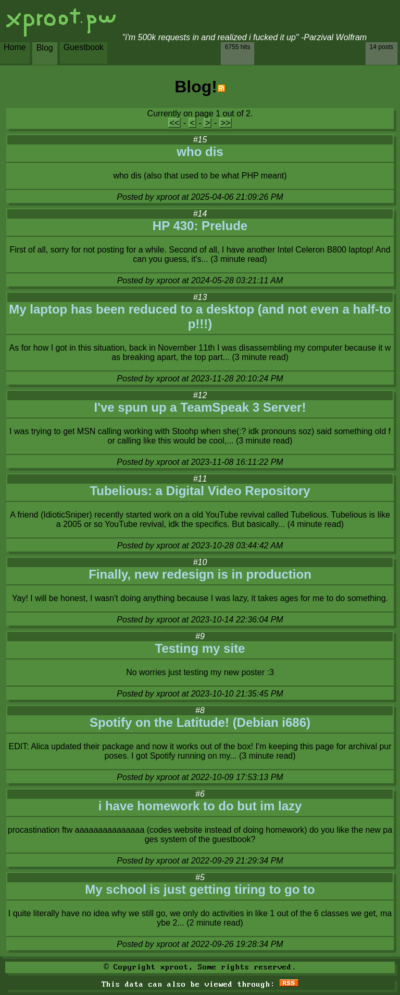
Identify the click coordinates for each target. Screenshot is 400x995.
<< (175, 122)
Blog (44, 47)
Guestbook (84, 47)
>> (226, 122)
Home (15, 47)
